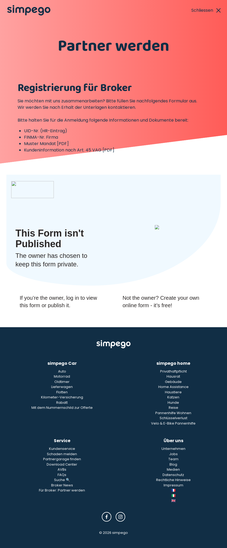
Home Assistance (173, 386)
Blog (173, 464)
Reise (173, 407)
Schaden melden (62, 454)
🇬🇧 (173, 500)
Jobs (173, 454)
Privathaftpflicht (173, 371)
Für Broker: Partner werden (62, 490)
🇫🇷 (173, 490)
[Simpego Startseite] (113, 344)
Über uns (173, 441)
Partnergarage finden (62, 459)
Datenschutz (173, 474)
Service (62, 441)
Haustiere (173, 392)
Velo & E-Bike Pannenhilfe (173, 423)
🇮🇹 (173, 495)
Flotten (62, 392)
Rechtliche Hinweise (173, 479)
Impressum (173, 485)
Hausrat (173, 376)
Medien (173, 469)
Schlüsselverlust (173, 418)
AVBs (62, 469)
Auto (62, 371)
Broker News (62, 485)
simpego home (173, 363)
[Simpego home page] (28, 10)
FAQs (62, 474)
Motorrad (62, 376)
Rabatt (62, 402)
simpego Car (62, 363)
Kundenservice (62, 448)
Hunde (173, 402)
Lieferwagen (62, 386)
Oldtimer (62, 381)
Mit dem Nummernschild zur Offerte (62, 407)
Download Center (62, 464)
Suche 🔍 (62, 479)
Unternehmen (173, 448)
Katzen (173, 397)
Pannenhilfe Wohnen (173, 412)
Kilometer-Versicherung (62, 397)
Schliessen (206, 10)
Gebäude (173, 381)
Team (173, 459)
